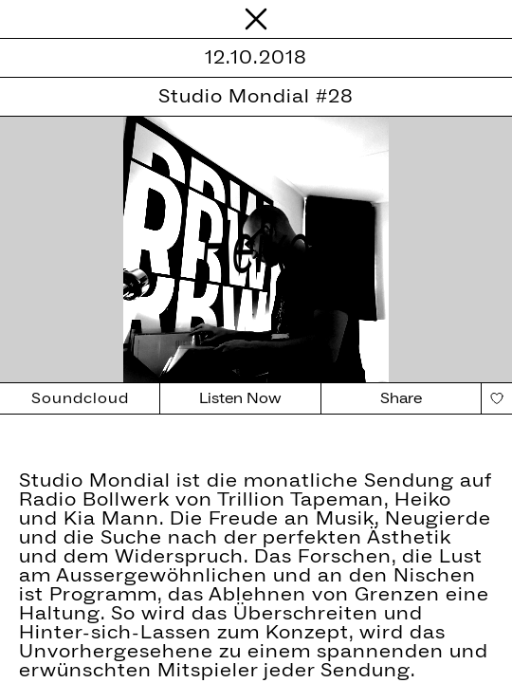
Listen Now (240, 398)
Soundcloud (80, 398)
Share (401, 398)
